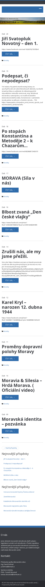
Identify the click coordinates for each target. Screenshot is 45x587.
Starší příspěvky (10, 448)
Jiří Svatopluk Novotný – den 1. (20, 41)
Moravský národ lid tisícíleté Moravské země (22, 583)
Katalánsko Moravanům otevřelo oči (17, 501)
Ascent (22, 585)
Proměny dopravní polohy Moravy (22, 349)
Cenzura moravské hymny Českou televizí (19, 492)
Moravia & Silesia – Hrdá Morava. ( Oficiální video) (22, 385)
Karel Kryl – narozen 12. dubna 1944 (22, 307)
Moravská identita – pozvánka (22, 421)
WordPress (14, 585)
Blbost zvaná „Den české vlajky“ (21, 214)
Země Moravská (9, 497)
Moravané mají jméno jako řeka (15, 506)
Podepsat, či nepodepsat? (16, 78)
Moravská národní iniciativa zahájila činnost (20, 511)
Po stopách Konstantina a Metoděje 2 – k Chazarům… (17, 138)
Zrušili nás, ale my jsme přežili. (21, 254)
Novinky (6, 60)
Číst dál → (10, 54)
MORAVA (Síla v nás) (18, 180)
